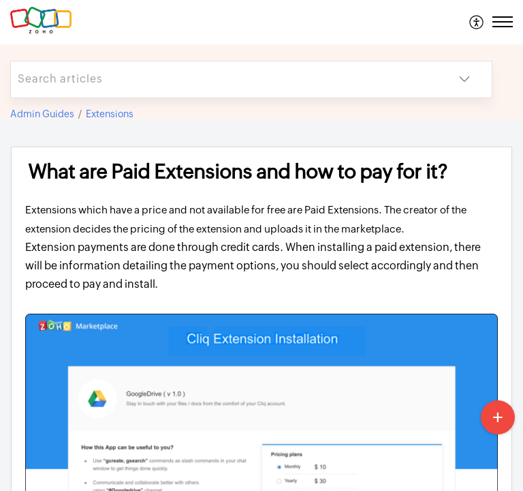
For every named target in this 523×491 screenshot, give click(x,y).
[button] (477, 22)
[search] (224, 79)
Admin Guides (42, 113)
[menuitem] (477, 22)
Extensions (109, 113)
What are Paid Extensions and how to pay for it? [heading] (237, 172)
